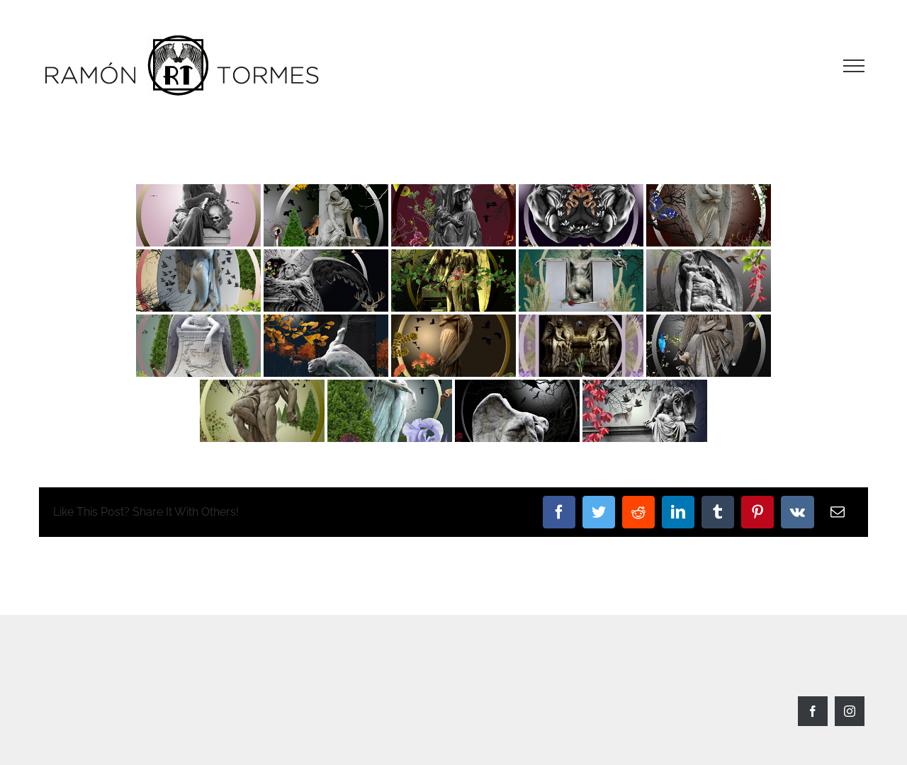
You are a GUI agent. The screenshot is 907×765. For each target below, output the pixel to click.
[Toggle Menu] (854, 66)
